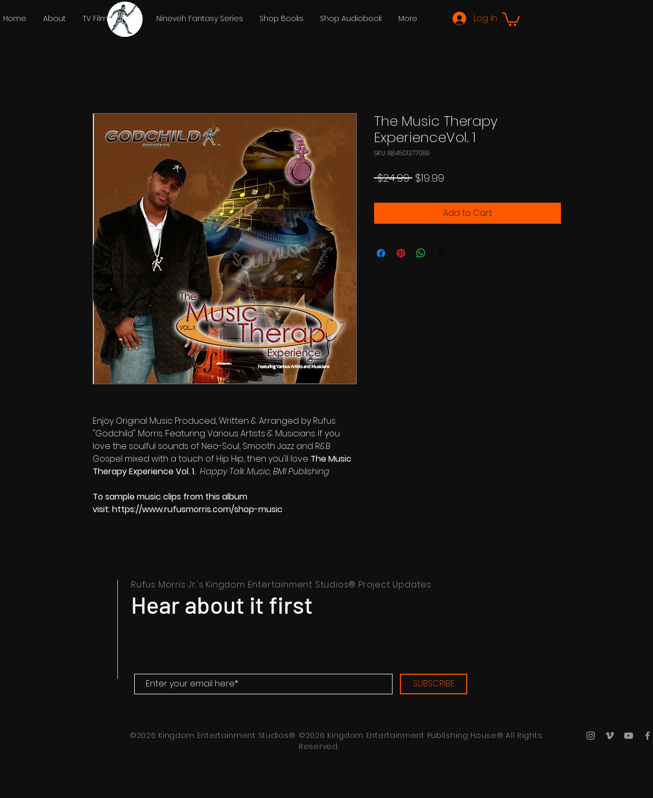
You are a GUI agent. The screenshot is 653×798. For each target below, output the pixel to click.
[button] (111, 18)
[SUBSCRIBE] (433, 684)
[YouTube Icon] (628, 735)
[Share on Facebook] (381, 253)
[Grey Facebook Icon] (647, 735)
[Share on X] (441, 253)
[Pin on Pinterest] (401, 253)
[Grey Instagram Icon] (590, 735)
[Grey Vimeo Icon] (609, 735)
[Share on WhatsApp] (421, 253)
